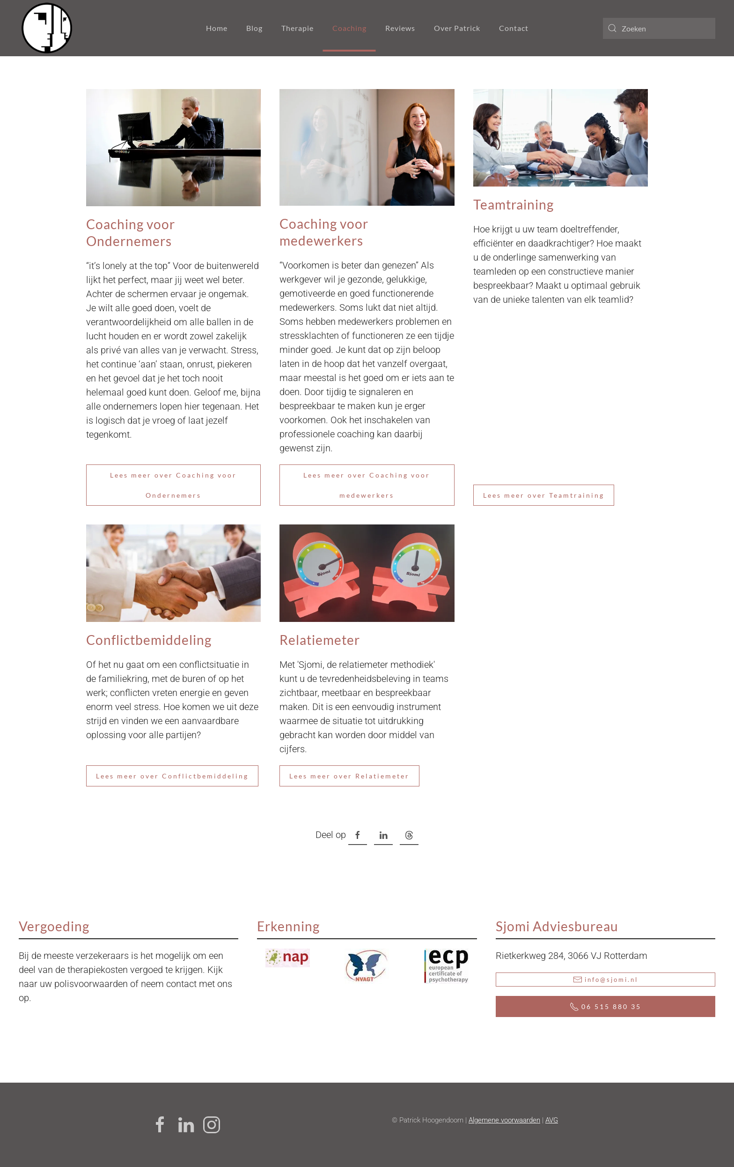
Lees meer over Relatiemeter (349, 776)
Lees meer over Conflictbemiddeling (172, 776)
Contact (513, 27)
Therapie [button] (297, 27)
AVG (551, 1120)
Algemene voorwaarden (504, 1120)
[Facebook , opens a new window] (357, 835)
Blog (254, 27)
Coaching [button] (349, 27)
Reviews (400, 27)
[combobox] (659, 28)
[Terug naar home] (47, 28)
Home (217, 27)
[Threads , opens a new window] (409, 835)
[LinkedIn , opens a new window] (383, 835)
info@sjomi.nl (605, 979)
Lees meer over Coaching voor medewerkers (366, 485)
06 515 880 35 (605, 1006)
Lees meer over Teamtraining (543, 495)
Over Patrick (457, 27)
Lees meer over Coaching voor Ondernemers (173, 485)
